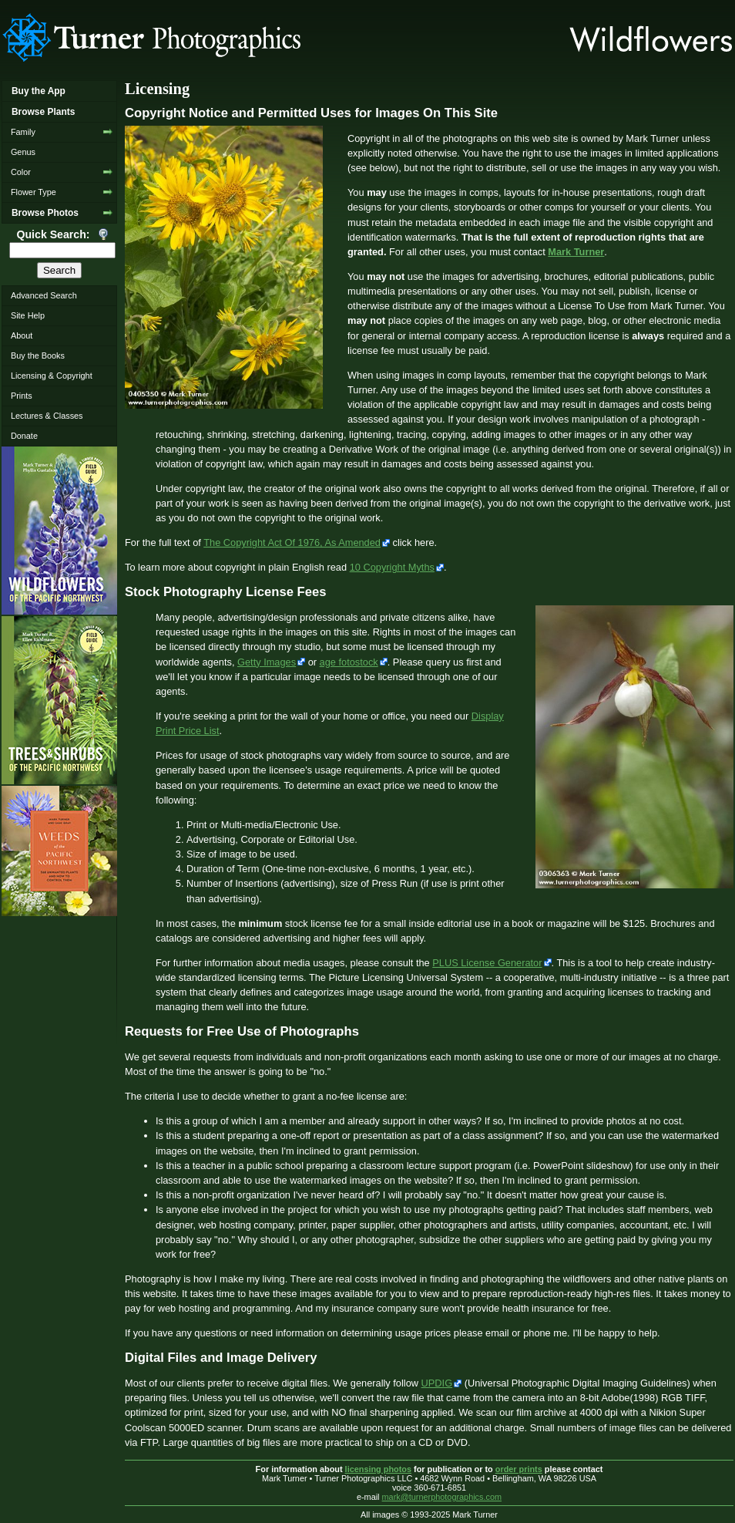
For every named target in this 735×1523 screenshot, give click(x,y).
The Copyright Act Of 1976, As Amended (292, 542)
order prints (518, 1469)
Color (21, 172)
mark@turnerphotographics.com (442, 1496)
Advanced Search (44, 295)
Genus (23, 152)
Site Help (28, 315)
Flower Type (33, 192)
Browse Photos (45, 212)
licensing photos (378, 1469)
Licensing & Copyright (51, 375)
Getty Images (266, 662)
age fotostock (349, 662)
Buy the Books (38, 355)
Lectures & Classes (47, 415)
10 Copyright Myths (392, 567)
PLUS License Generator (487, 963)
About (21, 335)
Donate (24, 435)
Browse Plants (43, 111)
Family (23, 131)
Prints (21, 395)
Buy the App (38, 91)
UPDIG (437, 1383)
